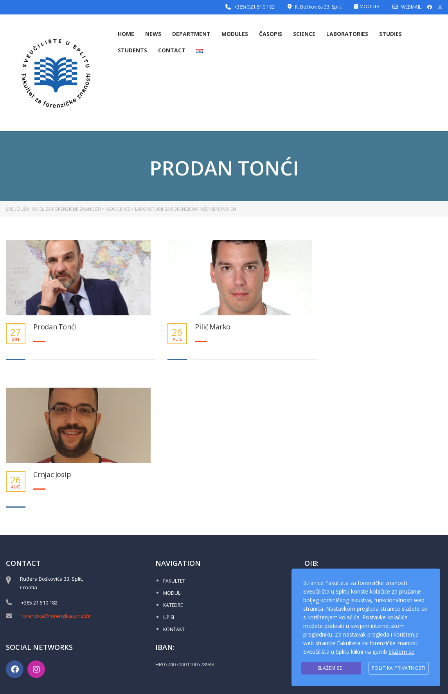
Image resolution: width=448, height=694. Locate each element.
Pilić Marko (212, 327)
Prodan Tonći (55, 327)
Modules (234, 34)
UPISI (168, 617)
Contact (171, 50)
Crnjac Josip (52, 474)
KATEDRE (173, 605)
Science (304, 34)
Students (132, 50)
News (153, 34)
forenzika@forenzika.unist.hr (56, 615)
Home (126, 34)
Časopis (270, 34)
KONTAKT (174, 629)
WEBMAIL (411, 7)
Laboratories (347, 34)
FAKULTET (174, 581)
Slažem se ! (331, 668)
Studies (390, 34)
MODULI (172, 593)
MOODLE (370, 6)
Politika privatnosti (399, 668)
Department (191, 34)
